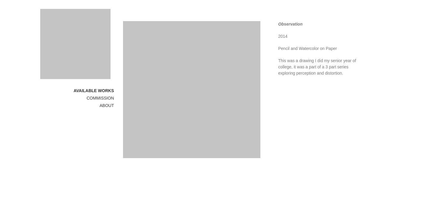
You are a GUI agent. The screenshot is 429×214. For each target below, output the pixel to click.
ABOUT (107, 105)
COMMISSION (100, 98)
